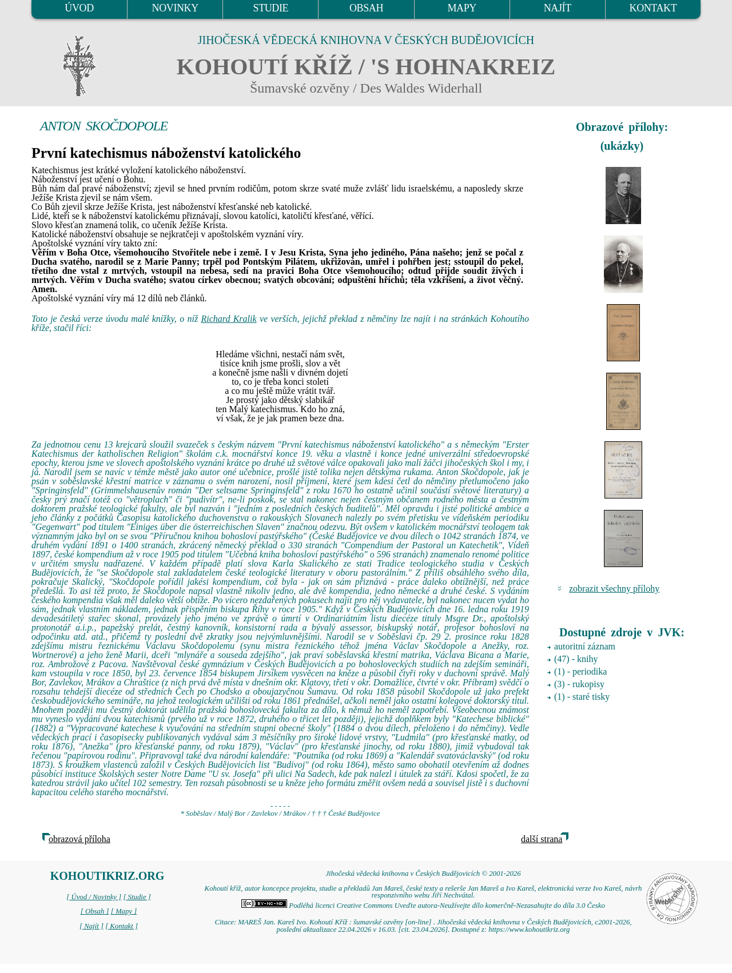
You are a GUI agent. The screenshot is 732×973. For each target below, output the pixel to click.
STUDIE (271, 8)
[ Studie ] (136, 897)
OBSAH (366, 8)
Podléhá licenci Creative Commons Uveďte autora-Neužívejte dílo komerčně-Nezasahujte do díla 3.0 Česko (423, 906)
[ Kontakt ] (121, 926)
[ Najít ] (91, 926)
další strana (541, 839)
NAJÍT (557, 8)
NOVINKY (175, 8)
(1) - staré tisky (582, 696)
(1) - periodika (580, 671)
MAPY (461, 8)
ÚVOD (79, 8)
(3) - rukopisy (579, 684)
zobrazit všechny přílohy (614, 588)
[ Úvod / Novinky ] (93, 897)
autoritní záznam (584, 646)
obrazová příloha (79, 839)
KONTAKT (653, 8)
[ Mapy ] (124, 911)
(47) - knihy (576, 659)
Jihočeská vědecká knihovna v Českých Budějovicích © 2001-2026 (422, 874)
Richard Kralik (228, 319)
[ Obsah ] (95, 911)
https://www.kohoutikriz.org (529, 930)
